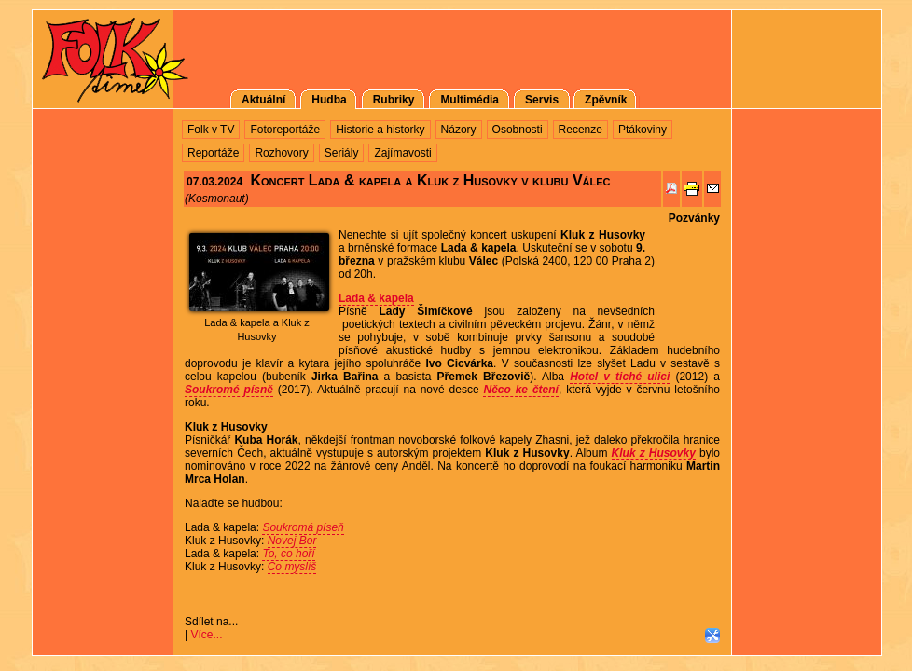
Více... (206, 634)
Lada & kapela (376, 298)
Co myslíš (292, 566)
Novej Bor (292, 540)
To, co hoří (288, 553)
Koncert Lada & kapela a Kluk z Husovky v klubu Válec (430, 180)
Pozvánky (694, 218)
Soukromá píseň (302, 527)
